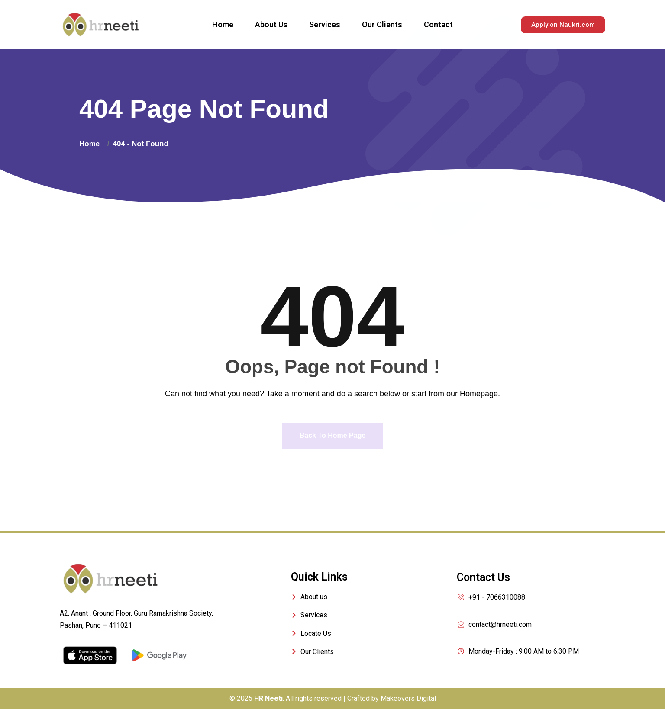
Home (222, 24)
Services (324, 24)
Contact (438, 24)
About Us (271, 24)
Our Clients (382, 24)
